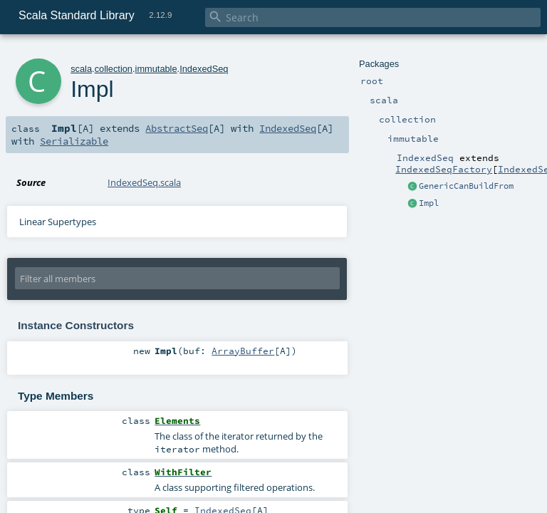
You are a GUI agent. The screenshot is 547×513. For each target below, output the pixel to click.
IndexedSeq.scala (144, 182)
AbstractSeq (176, 128)
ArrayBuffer (243, 350)
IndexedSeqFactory (443, 169)
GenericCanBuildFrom (466, 186)
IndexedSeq (203, 68)
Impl (429, 203)
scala (81, 68)
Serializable (74, 141)
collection (113, 68)
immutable (156, 68)
